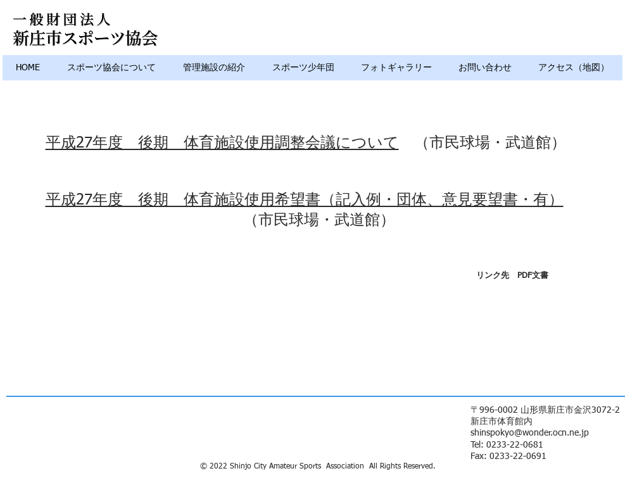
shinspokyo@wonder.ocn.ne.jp (529, 433)
